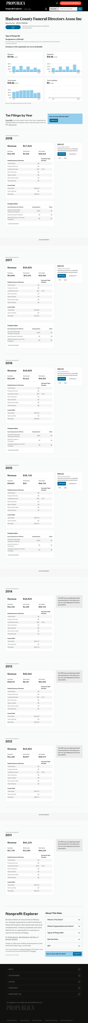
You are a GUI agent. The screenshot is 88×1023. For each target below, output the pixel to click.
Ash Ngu (33, 937)
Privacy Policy (37, 1020)
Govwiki (33, 951)
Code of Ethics (12, 1020)
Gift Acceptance (67, 1020)
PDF (60, 158)
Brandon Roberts (12, 939)
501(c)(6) (20, 39)
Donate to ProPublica (71, 3)
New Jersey (27, 9)
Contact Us (54, 120)
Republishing (24, 1020)
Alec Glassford (24, 937)
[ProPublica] (16, 3)
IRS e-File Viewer (25, 949)
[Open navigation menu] (57, 3)
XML (65, 158)
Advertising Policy (51, 1020)
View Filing (62, 154)
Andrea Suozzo (13, 937)
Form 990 (9, 120)
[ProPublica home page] (20, 1007)
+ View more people (13, 223)
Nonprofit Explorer (14, 9)
